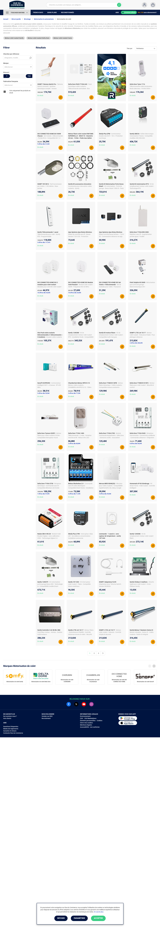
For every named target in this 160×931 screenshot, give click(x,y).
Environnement (85, 716)
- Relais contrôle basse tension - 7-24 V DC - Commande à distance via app (111, 234)
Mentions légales (86, 725)
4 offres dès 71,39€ (74, 494)
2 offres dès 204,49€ (136, 343)
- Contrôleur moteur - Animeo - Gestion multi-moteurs (49, 632)
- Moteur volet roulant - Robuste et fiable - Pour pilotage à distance (142, 335)
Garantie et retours (9, 731)
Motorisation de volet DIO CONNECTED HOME (119, 680)
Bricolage (27, 19)
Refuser (61, 918)
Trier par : (130, 48)
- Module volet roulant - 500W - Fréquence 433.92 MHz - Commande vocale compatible (80, 287)
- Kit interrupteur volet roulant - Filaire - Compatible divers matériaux (79, 584)
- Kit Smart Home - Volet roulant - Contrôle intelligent (142, 486)
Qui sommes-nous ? (10, 716)
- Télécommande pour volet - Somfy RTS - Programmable (48, 234)
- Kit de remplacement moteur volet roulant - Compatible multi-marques (111, 335)
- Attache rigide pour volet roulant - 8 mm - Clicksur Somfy (142, 584)
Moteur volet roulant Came (62, 38)
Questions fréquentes (10, 726)
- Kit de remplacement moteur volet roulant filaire (141, 536)
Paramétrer (79, 918)
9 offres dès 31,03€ (43, 144)
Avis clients (7, 718)
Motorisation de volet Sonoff (145, 681)
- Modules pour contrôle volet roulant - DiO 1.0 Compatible (49, 287)
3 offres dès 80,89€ (74, 443)
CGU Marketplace (90, 718)
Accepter (98, 918)
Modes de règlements (10, 729)
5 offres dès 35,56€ (43, 393)
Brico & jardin (16, 19)
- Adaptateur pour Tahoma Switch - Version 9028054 (110, 584)
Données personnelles (87, 720)
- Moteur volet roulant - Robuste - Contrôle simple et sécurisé (110, 632)
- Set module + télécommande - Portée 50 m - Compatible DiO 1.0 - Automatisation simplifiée (50, 138)
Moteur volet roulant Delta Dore (38, 38)
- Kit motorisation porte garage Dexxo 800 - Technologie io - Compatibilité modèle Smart (50, 584)
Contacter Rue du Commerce (13, 733)
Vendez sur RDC (47, 716)
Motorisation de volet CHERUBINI (67, 680)
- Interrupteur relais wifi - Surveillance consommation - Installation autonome (80, 536)
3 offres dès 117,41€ (43, 242)
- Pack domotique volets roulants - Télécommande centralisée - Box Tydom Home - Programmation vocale (80, 88)
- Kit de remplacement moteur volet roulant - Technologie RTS (142, 186)
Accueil (5, 19)
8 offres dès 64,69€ (136, 443)
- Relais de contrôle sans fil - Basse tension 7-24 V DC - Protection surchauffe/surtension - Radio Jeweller (80, 236)
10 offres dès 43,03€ (43, 292)
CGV (81, 718)
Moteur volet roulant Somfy (14, 38)
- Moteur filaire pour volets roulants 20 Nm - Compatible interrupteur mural (49, 435)
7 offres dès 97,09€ (43, 494)
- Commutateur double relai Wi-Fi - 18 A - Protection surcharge (111, 136)
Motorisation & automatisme (44, 19)
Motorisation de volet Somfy (15, 681)
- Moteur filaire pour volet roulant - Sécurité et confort (142, 385)
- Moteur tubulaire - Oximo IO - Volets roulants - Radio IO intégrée (142, 632)
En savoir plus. (99, 912)
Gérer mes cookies (86, 723)
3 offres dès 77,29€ (74, 393)
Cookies (99, 720)
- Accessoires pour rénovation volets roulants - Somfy (80, 186)
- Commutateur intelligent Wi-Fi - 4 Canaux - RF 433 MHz (49, 385)
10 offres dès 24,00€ (74, 292)
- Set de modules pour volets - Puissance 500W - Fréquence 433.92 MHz (110, 287)
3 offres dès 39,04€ (105, 494)
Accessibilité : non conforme (90, 727)
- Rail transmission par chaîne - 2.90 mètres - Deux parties (49, 186)
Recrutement (46, 718)
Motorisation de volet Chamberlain (93, 680)
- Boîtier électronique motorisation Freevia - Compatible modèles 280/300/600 (141, 136)
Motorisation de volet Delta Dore (40, 681)
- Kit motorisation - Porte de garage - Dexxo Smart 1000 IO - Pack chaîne (111, 188)
